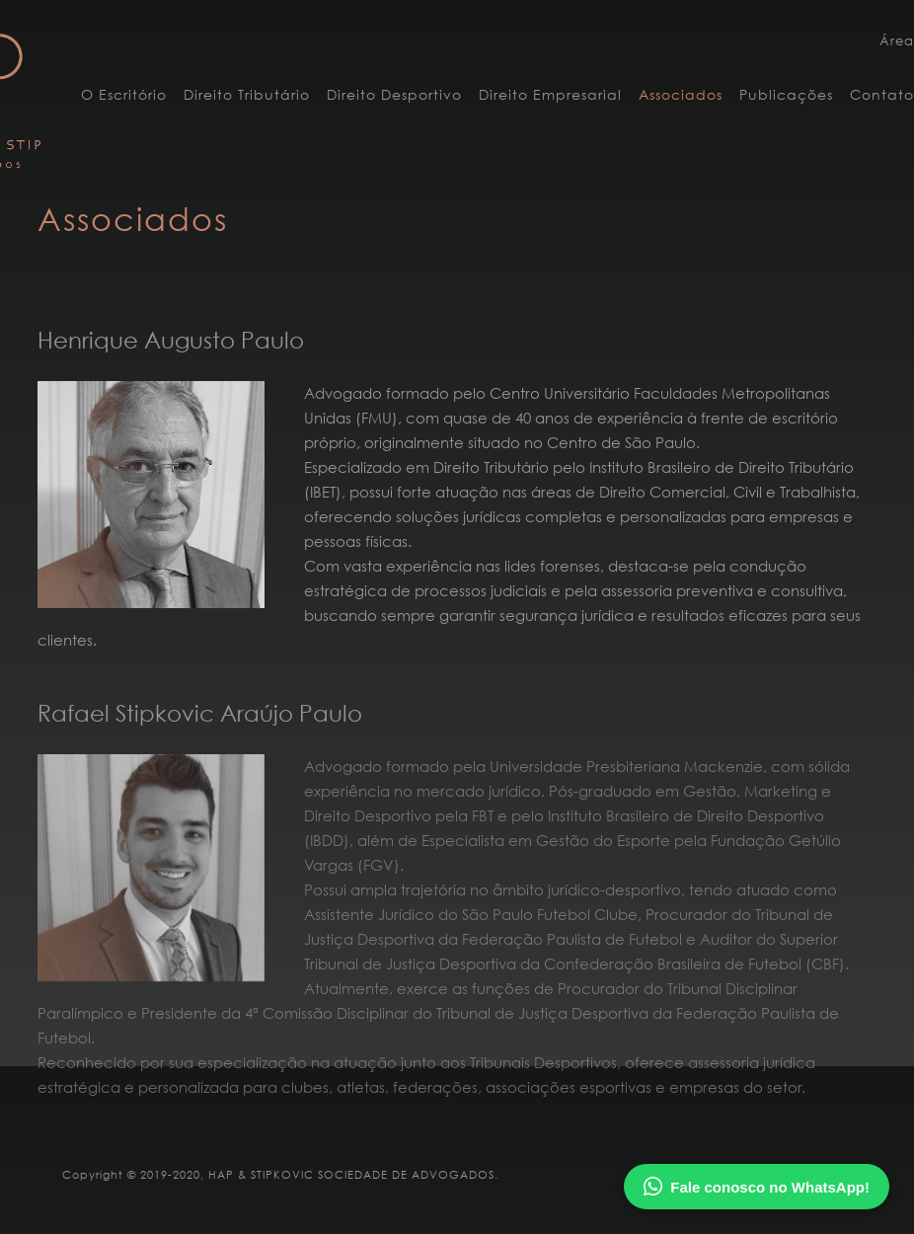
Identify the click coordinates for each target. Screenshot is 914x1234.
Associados (681, 94)
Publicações (786, 94)
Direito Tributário (247, 94)
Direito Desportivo (394, 94)
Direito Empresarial (550, 94)
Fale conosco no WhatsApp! (757, 1186)
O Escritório (124, 94)
